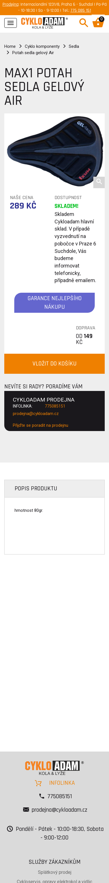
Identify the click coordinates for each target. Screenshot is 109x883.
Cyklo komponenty (42, 46)
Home (10, 46)
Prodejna (11, 4)
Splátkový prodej (54, 872)
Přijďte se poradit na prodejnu (40, 425)
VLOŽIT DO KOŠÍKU (54, 363)
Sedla (74, 46)
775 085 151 (80, 10)
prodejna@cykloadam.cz (36, 413)
